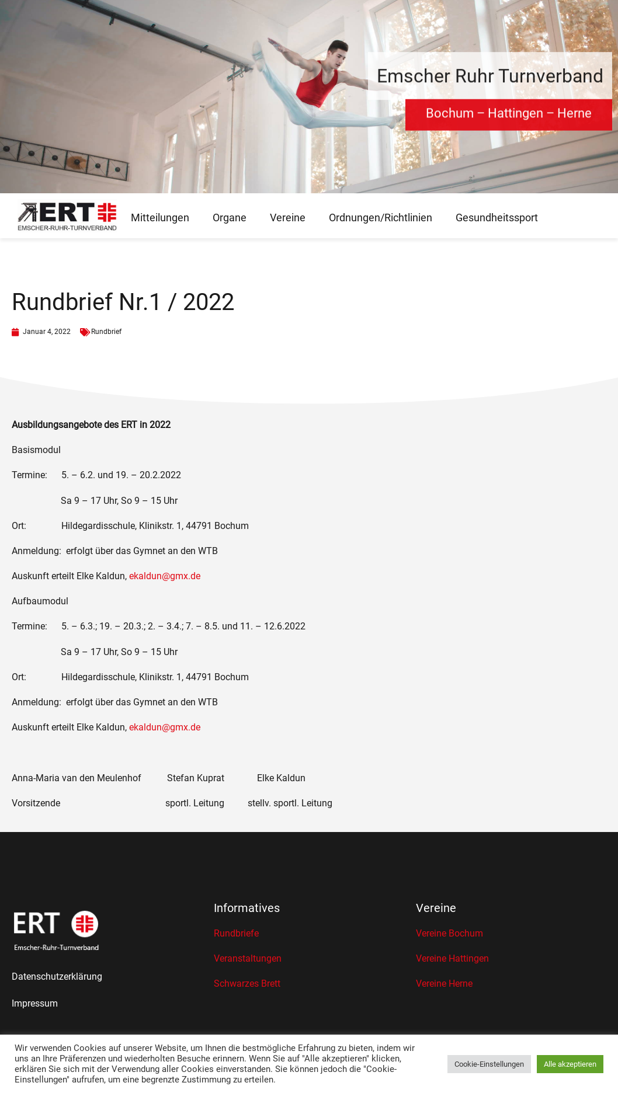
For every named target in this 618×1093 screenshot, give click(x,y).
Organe (229, 217)
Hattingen (515, 117)
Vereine (287, 217)
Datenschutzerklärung (57, 976)
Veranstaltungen (248, 958)
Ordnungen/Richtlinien (380, 217)
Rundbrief (106, 332)
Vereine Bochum (449, 933)
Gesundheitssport (497, 217)
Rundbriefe (236, 933)
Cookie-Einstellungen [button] (489, 1064)
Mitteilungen (160, 217)
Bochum (450, 117)
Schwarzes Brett (247, 983)
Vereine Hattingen (452, 958)
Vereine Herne (444, 983)
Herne (574, 117)
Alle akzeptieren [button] (570, 1064)
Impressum (35, 1003)
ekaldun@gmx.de (164, 576)
